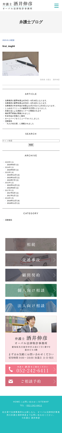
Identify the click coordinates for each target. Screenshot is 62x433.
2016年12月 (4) (13, 201)
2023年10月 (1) (13, 177)
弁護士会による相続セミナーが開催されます (23, 111)
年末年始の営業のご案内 (15, 116)
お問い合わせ (29, 402)
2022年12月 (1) (13, 185)
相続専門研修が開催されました (17, 113)
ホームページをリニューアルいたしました (22, 118)
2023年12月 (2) (13, 175)
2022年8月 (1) (12, 188)
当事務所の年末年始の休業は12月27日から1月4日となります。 (30, 106)
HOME (16, 402)
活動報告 (8, 121)
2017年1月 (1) (12, 195)
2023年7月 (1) (12, 180)
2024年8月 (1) (12, 170)
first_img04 (8, 46)
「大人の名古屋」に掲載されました (19, 124)
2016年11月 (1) (13, 203)
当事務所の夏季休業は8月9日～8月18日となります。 (26, 100)
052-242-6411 (34, 406)
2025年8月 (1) (12, 165)
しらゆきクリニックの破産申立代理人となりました (26, 108)
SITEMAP (43, 402)
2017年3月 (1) (12, 193)
